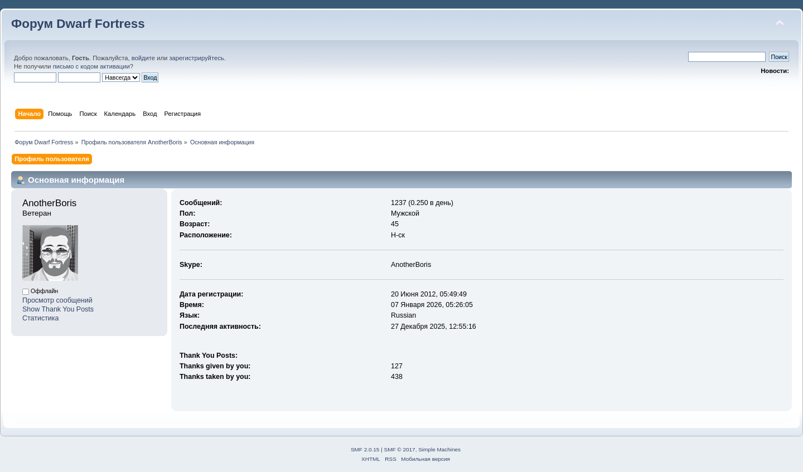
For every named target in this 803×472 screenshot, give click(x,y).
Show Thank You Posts (58, 309)
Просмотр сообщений (57, 300)
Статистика (40, 318)
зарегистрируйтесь (196, 58)
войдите (143, 58)
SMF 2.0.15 (365, 449)
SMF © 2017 (399, 449)
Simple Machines (439, 449)
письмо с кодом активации (91, 66)
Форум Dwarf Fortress (78, 24)
